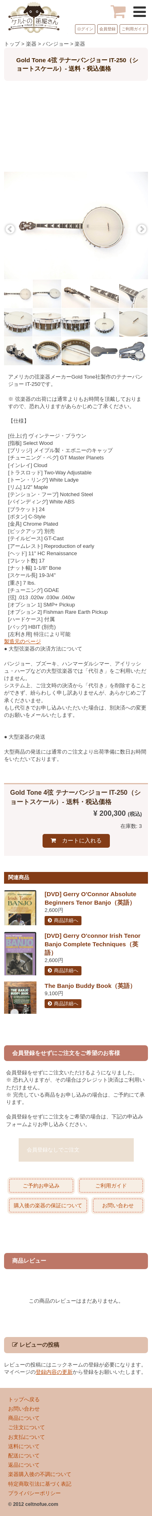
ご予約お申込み (41, 1186)
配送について (24, 1456)
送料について (24, 1446)
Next (142, 229)
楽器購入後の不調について (39, 1474)
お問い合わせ (118, 1205)
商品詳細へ (66, 920)
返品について (24, 1465)
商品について (24, 1418)
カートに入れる (82, 840)
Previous (10, 229)
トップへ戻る (24, 1399)
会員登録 (107, 29)
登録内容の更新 (54, 1372)
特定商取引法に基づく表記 (39, 1484)
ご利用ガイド (134, 29)
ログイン (85, 29)
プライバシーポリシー (34, 1493)
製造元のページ (22, 641)
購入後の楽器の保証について (48, 1205)
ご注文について (26, 1427)
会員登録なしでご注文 (53, 1150)
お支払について (26, 1437)
